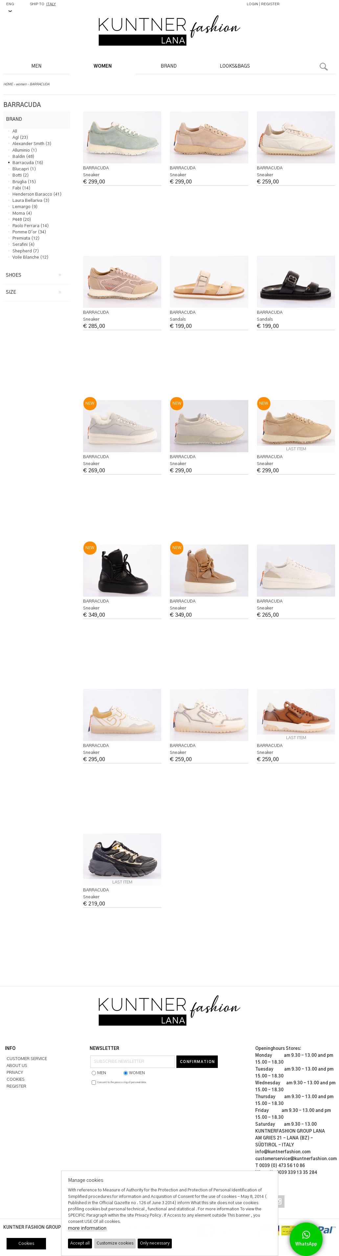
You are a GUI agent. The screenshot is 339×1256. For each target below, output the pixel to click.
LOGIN (252, 4)
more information (87, 1228)
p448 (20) (21, 220)
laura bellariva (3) (31, 201)
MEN (36, 66)
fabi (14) (21, 188)
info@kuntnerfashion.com (282, 1152)
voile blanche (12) (30, 257)
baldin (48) (23, 157)
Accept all (80, 1244)
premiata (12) (26, 238)
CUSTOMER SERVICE (27, 1059)
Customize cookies (115, 1244)
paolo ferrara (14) (30, 226)
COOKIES (16, 1079)
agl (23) (20, 138)
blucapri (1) (24, 169)
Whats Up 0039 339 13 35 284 (286, 1173)
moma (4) (22, 213)
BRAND (169, 66)
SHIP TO (43, 4)
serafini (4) (23, 245)
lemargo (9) (25, 207)
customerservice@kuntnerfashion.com (296, 1159)
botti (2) (20, 175)
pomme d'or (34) (29, 232)
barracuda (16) (27, 163)
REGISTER (270, 4)
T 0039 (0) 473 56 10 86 (280, 1166)
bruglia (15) (24, 182)
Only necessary (155, 1244)
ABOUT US (17, 1066)
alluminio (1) (24, 150)
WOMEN (103, 66)
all (14, 131)
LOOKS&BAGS (235, 66)
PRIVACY (15, 1073)
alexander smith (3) (32, 144)
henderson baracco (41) (37, 194)
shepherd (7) (25, 251)
